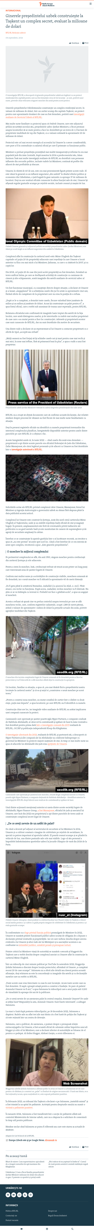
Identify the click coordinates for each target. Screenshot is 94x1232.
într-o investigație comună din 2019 (52, 725)
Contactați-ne (11, 1216)
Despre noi (52, 1211)
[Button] (74, 43)
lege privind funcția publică (37, 933)
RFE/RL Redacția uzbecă (16, 33)
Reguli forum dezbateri (57, 1216)
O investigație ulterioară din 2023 (21, 735)
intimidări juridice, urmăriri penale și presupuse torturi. (45, 945)
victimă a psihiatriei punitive (19, 1108)
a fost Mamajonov (45, 810)
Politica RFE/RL (12, 1211)
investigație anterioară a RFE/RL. (27, 450)
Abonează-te (51, 1140)
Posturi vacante (12, 1220)
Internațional (13, 11)
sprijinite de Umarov (57, 744)
